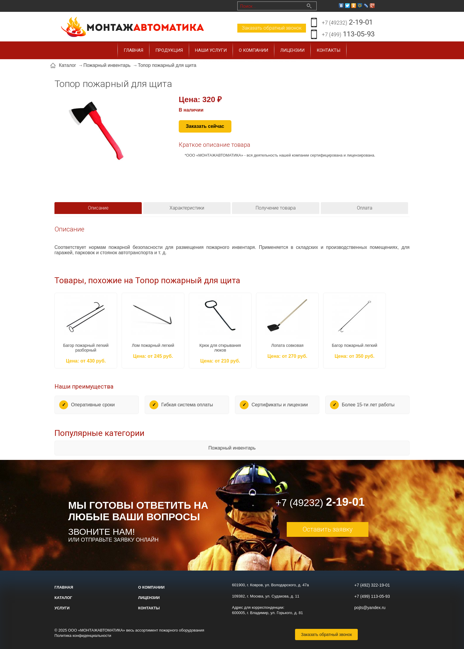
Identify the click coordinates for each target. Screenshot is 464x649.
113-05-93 (348, 34)
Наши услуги (211, 50)
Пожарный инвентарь (232, 447)
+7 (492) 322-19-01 (372, 585)
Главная (133, 50)
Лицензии (292, 50)
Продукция (169, 50)
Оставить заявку (327, 529)
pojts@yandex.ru (369, 607)
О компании (253, 50)
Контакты (328, 50)
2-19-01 (347, 22)
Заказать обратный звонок (272, 28)
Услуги (62, 608)
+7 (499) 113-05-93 (372, 596)
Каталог (63, 597)
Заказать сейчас (205, 126)
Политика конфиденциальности (82, 635)
